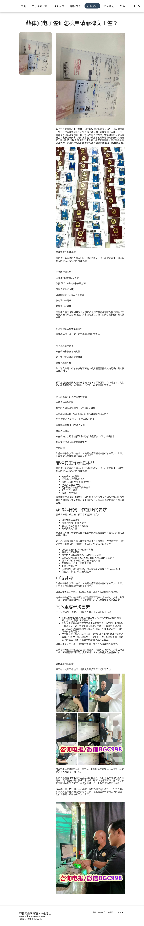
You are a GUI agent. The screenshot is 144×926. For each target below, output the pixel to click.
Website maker (37, 919)
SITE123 (28, 919)
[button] (134, 6)
